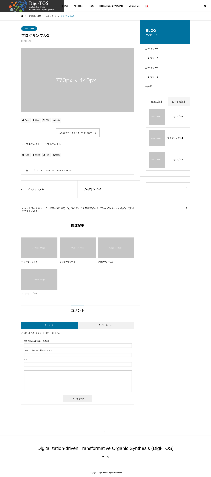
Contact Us (134, 6)
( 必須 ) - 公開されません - (38, 350)
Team (91, 6)
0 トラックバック (106, 325)
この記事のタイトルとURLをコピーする (77, 132)
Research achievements (111, 6)
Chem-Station (108, 208)
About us (78, 6)
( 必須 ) (36, 341)
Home (65, 6)
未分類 (149, 90)
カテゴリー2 (45, 170)
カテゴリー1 (29, 29)
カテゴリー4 (67, 170)
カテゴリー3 (56, 170)
